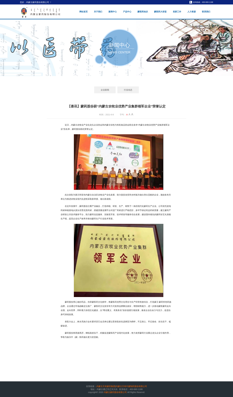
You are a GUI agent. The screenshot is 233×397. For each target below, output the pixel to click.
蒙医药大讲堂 (160, 11)
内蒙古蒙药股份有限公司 (115, 392)
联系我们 (206, 11)
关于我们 (98, 11)
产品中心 (127, 11)
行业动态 (128, 90)
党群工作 (177, 11)
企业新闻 (105, 90)
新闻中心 (112, 11)
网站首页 (83, 11)
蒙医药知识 (142, 11)
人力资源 (191, 11)
